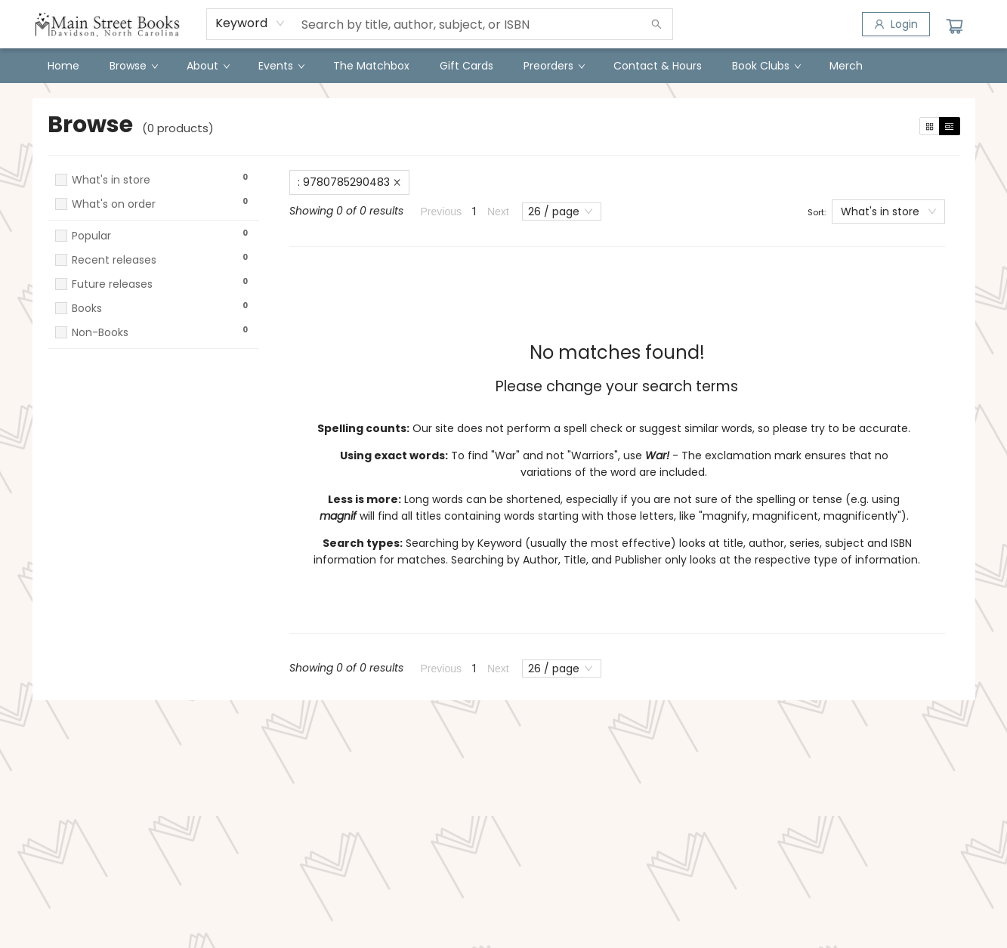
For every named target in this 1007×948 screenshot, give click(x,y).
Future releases (112, 284)
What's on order (114, 204)
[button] (153, 218)
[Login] (896, 24)
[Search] (656, 24)
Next (498, 211)
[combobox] (250, 23)
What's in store (111, 180)
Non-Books (100, 333)
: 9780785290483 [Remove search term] (349, 182)
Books (87, 308)
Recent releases (114, 260)
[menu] (503, 65)
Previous (441, 211)
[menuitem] (63, 65)
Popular (91, 236)
